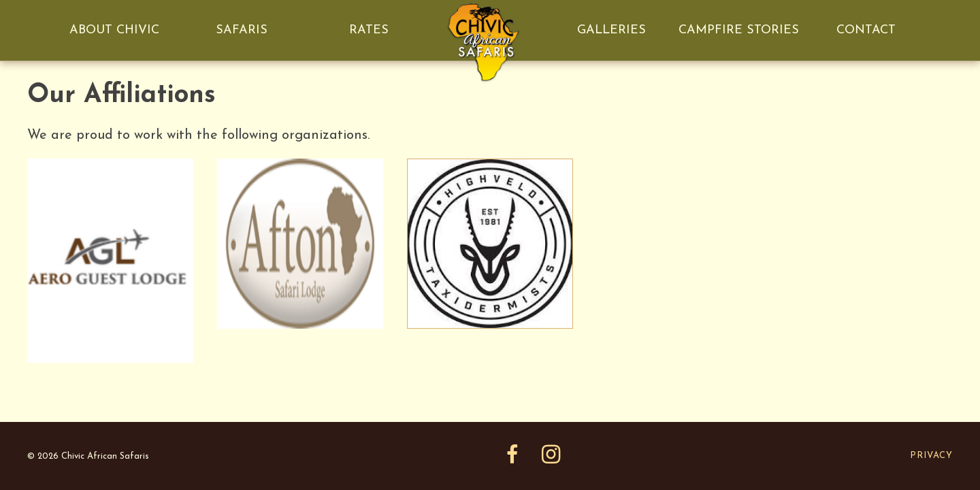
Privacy (931, 455)
